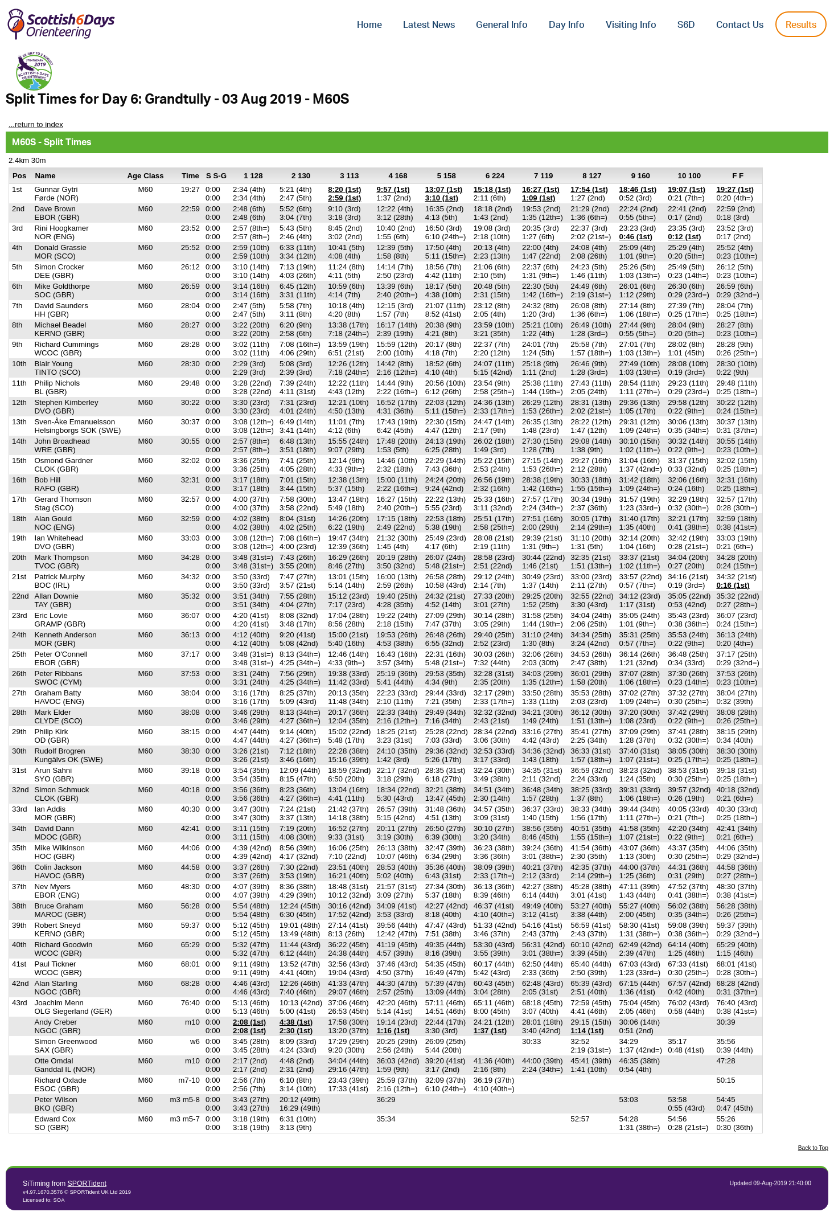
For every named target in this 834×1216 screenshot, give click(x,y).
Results (801, 25)
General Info (502, 25)
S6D (686, 25)
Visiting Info (631, 25)
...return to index (36, 124)
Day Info (567, 25)
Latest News (429, 25)
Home (369, 25)
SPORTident (87, 1184)
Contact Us (739, 25)
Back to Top (813, 1148)
